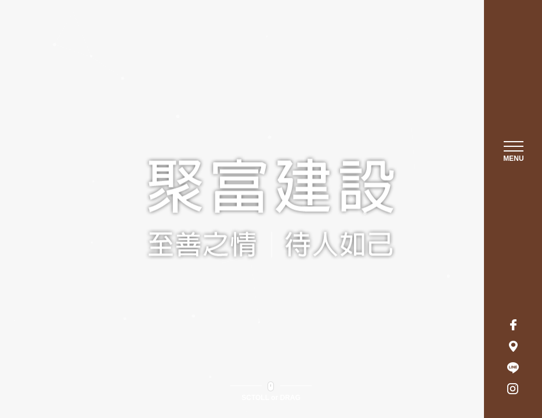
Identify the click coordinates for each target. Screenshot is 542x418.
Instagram (513, 389)
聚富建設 (513, 73)
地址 (513, 346)
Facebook (513, 324)
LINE (513, 367)
